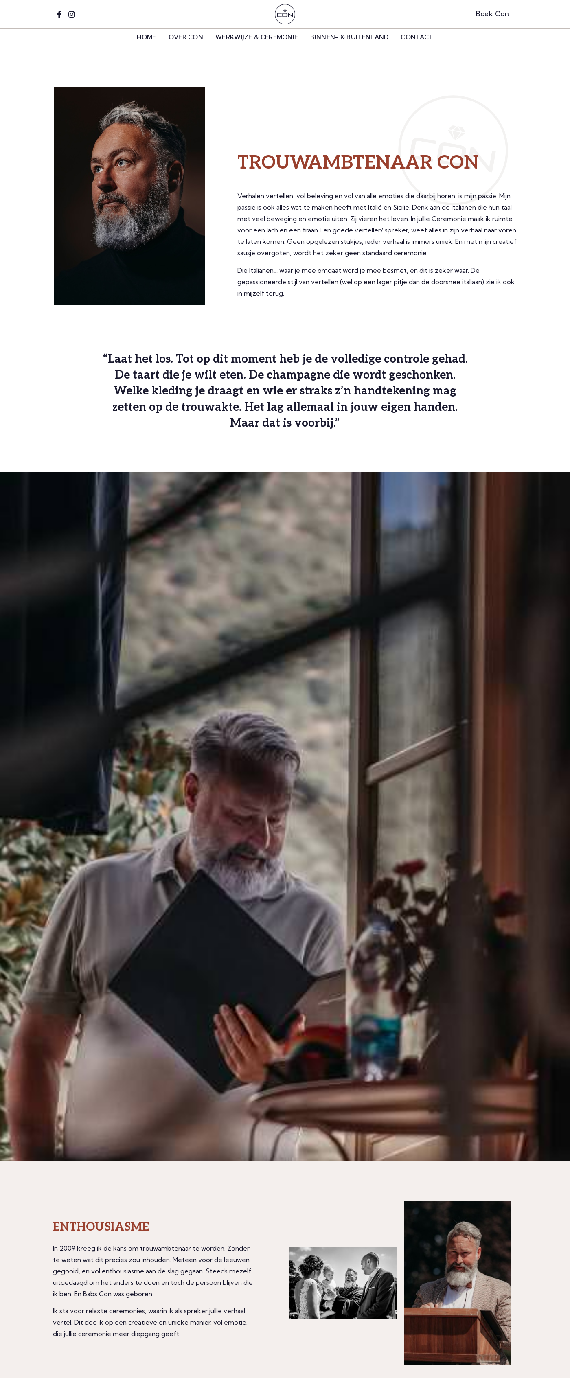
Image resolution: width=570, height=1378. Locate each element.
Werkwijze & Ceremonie (256, 37)
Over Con (186, 37)
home (146, 37)
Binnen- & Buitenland (349, 37)
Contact (417, 37)
